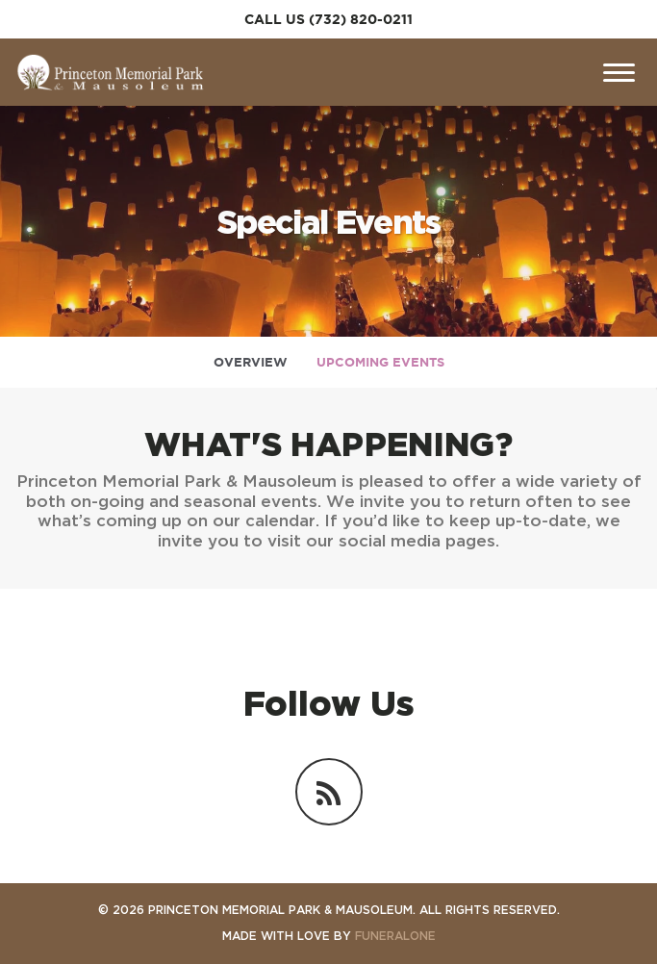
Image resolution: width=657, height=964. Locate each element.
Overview (251, 362)
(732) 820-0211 (361, 19)
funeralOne (395, 935)
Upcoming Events (380, 362)
